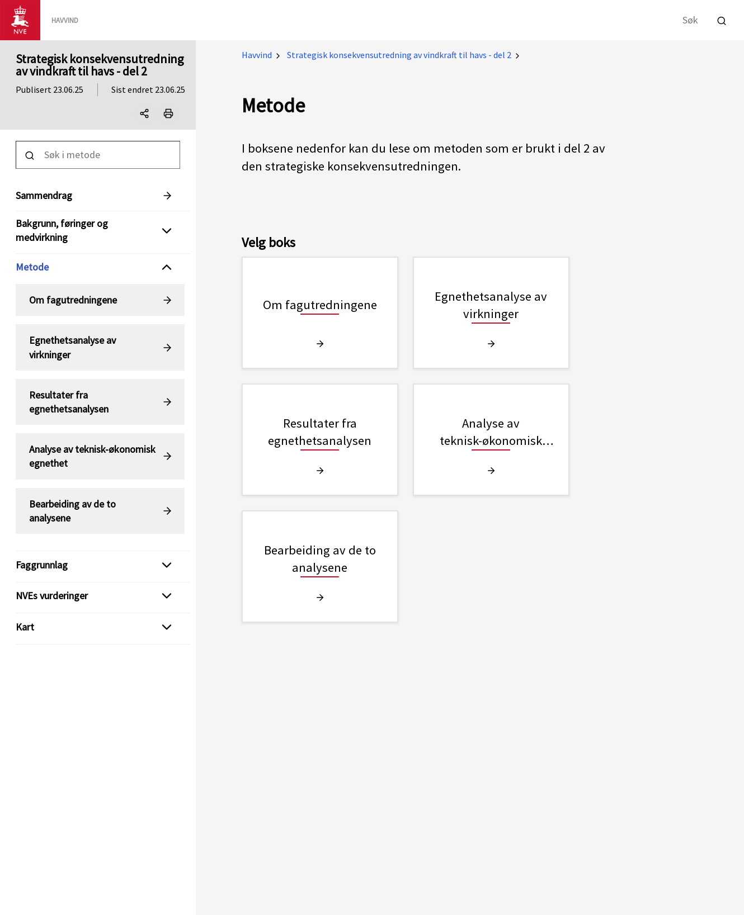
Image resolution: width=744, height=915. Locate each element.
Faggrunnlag (42, 564)
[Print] (168, 113)
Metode (32, 266)
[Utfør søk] (721, 19)
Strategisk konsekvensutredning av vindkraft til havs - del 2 (99, 65)
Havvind (257, 54)
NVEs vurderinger (52, 595)
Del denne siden (147, 115)
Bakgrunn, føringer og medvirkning (62, 230)
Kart (25, 626)
